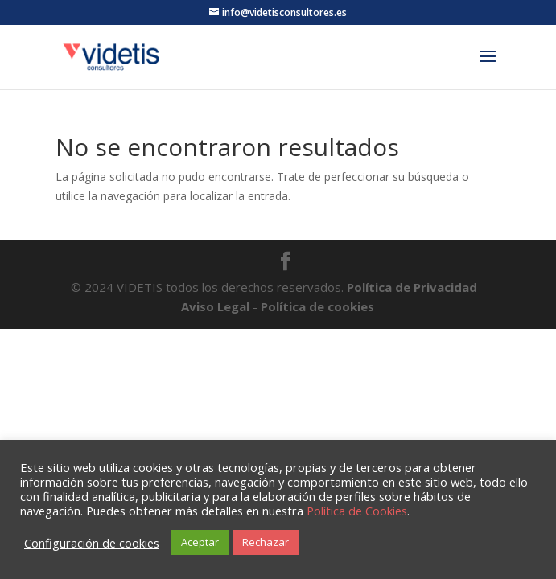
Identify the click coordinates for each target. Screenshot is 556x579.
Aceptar (200, 542)
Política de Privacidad (413, 287)
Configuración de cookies (91, 543)
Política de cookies (317, 306)
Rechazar (265, 542)
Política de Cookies (357, 511)
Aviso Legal (215, 306)
